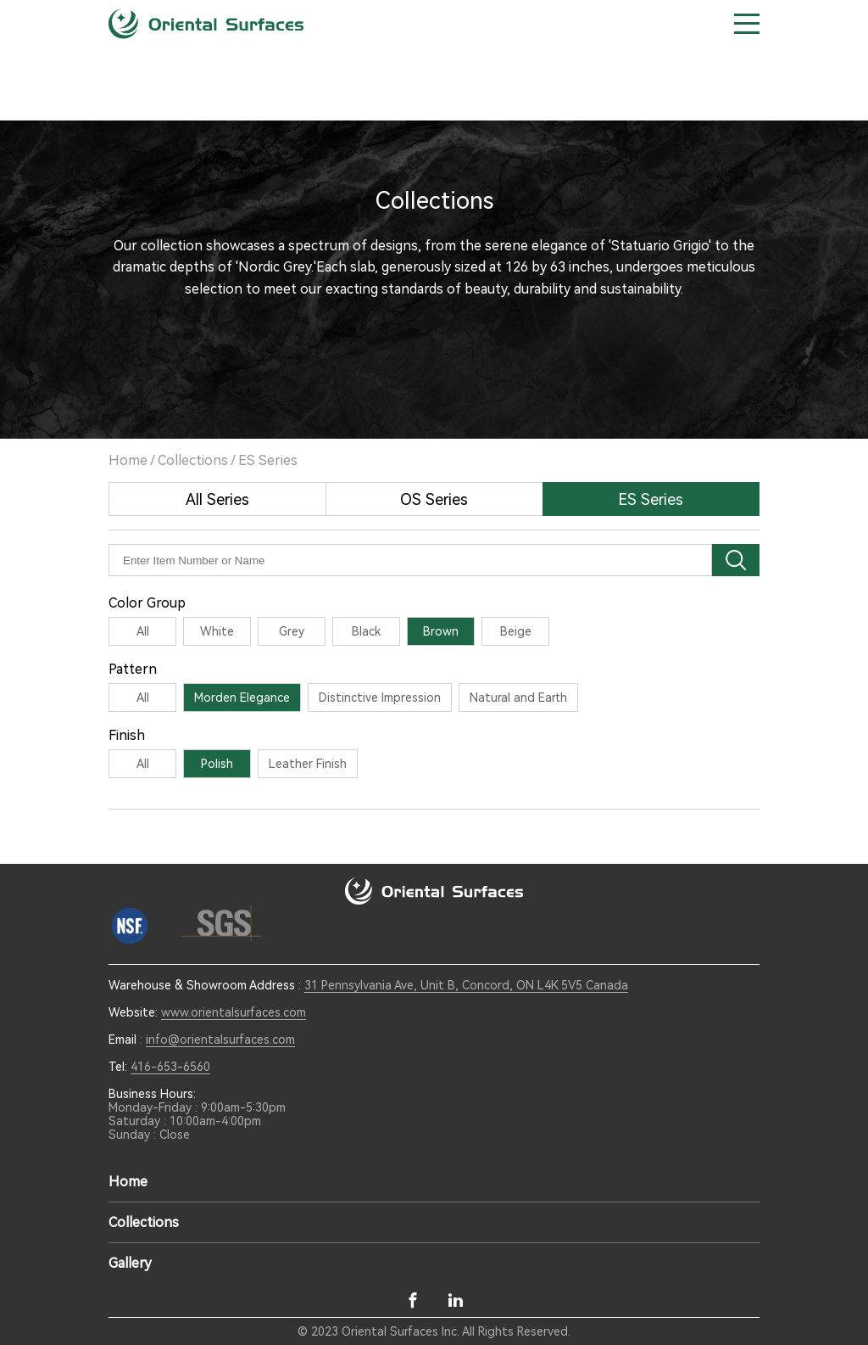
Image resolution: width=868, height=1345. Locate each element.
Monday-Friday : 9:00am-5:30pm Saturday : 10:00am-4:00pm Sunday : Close (197, 1121)
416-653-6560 (170, 1066)
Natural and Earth (518, 697)
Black (366, 631)
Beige (515, 631)
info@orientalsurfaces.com (220, 1039)
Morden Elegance (242, 697)
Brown (441, 631)
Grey (291, 631)
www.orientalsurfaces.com (233, 1012)
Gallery (130, 1263)
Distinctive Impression (380, 697)
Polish (217, 764)
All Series (217, 499)
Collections (193, 460)
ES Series (268, 460)
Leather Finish (308, 764)
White (217, 631)
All (142, 631)
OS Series (434, 499)
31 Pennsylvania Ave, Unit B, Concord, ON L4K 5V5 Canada (466, 985)
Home (127, 460)
